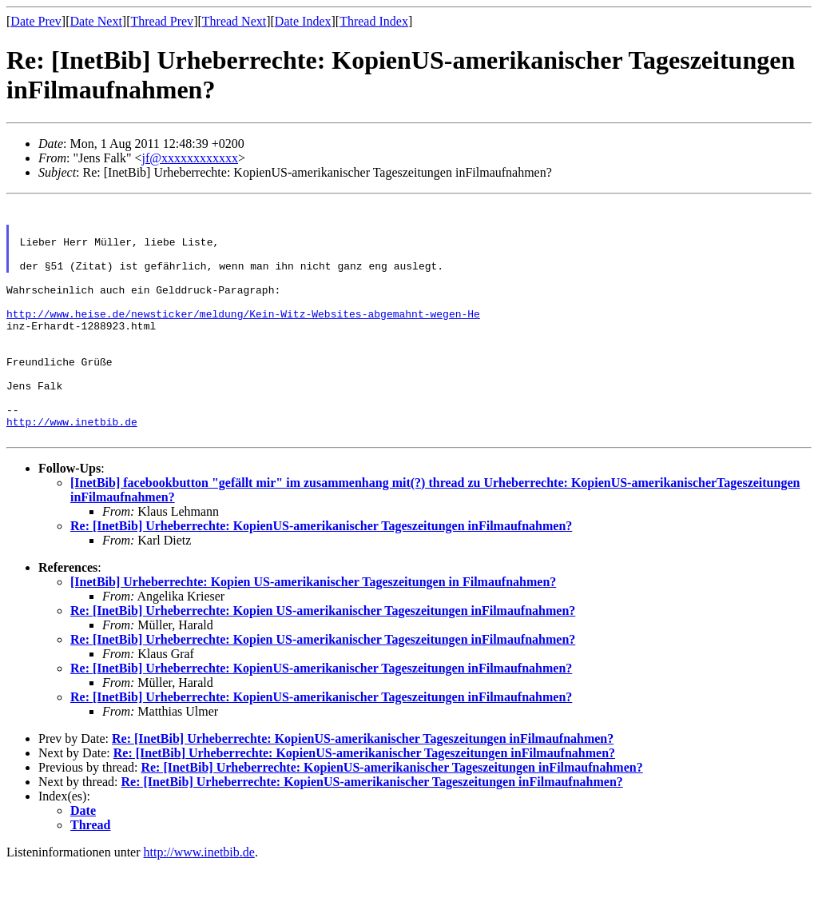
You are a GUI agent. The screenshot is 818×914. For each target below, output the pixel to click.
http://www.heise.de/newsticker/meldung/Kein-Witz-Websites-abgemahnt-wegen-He (243, 337)
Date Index (303, 21)
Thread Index (374, 21)
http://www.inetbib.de (71, 467)
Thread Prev (161, 21)
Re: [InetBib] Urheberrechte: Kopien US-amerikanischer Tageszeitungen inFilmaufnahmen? (322, 658)
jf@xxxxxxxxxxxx (190, 158)
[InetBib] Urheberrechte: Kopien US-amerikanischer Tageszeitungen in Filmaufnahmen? (313, 630)
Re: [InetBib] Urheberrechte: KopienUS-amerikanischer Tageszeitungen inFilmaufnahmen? (321, 574)
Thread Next (234, 21)
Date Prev (36, 21)
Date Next (96, 21)
